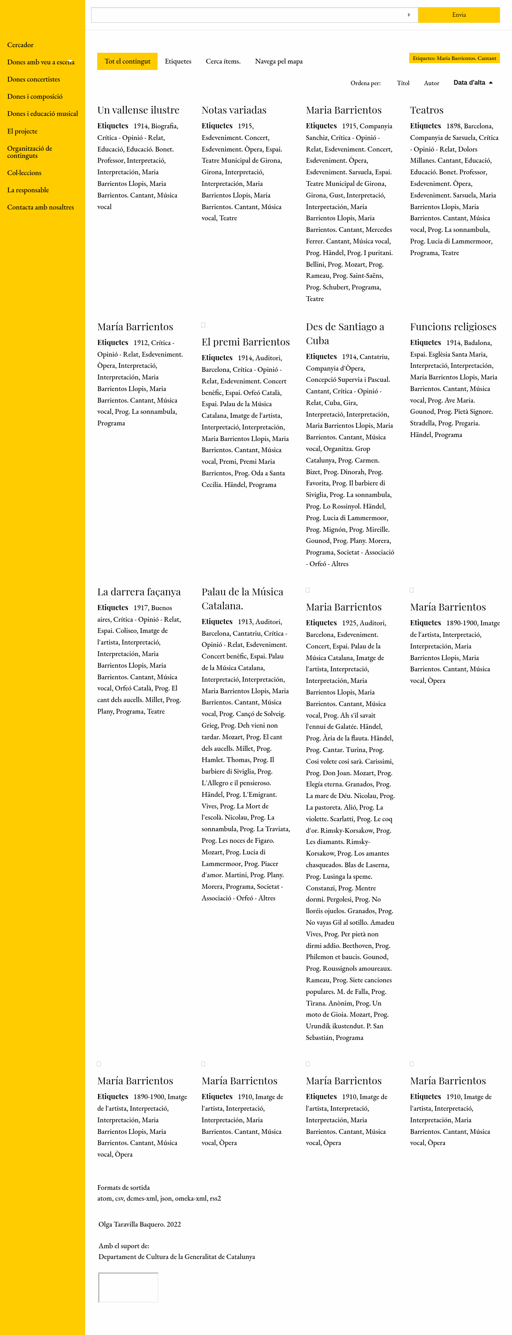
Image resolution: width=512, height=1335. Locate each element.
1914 (141, 125)
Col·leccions (24, 172)
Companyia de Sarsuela (443, 137)
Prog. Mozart (346, 264)
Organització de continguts (29, 152)
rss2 (215, 1198)
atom (104, 1198)
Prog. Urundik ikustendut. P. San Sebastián (347, 1026)
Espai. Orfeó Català (252, 392)
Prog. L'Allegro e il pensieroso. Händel (237, 782)
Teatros (427, 109)
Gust (336, 195)
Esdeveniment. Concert (235, 137)
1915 (245, 125)
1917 (141, 607)
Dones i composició (35, 96)
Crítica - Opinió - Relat (130, 137)
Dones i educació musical (42, 113)
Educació (110, 149)
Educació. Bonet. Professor (448, 171)
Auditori (267, 357)
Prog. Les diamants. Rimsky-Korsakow (349, 842)
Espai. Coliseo (116, 630)
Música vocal (371, 240)
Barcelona (478, 125)
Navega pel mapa (279, 61)
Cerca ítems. (223, 61)
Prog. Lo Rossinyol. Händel (345, 506)
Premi (227, 461)
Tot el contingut (127, 61)
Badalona (477, 342)
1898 (453, 125)
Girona (212, 171)
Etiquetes (178, 61)
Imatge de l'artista (255, 415)
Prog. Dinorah (344, 471)
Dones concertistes (33, 79)
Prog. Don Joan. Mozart (340, 772)
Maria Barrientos (344, 109)
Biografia (164, 125)
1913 (245, 621)
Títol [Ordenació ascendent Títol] (403, 83)
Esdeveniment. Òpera (232, 149)
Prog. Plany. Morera (361, 540)
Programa (366, 286)
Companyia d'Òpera (335, 368)
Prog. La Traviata (264, 828)
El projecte (22, 131)
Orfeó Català (133, 687)
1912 (141, 342)
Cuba (332, 402)
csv (119, 1198)
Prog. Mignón (326, 529)
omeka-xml (191, 1198)
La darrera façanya (139, 591)
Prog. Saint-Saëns (357, 275)
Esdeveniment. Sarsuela (339, 171)
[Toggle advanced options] (409, 15)
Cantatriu (374, 356)
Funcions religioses (453, 326)
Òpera (436, 680)
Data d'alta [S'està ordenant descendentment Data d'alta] (470, 82)
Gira (349, 402)
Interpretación (117, 171)
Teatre (228, 217)
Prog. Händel (325, 252)
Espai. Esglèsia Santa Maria (448, 354)
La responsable (28, 189)
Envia (459, 14)
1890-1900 (461, 622)
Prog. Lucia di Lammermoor (450, 240)
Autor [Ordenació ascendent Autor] (431, 83)
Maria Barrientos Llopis (235, 438)
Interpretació (145, 160)
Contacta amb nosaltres (40, 207)
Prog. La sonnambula (458, 229)
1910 (245, 1096)
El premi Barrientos (246, 341)
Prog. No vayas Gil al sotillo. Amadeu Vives (350, 922)
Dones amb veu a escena (41, 61)
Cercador (20, 44)
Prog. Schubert (327, 286)
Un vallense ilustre (138, 109)
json (166, 1198)
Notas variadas (234, 109)
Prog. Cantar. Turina (336, 749)
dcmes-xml (141, 1198)
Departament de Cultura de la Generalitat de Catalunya (176, 1256)
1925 (349, 622)
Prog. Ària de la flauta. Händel (349, 737)
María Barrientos (135, 326)
